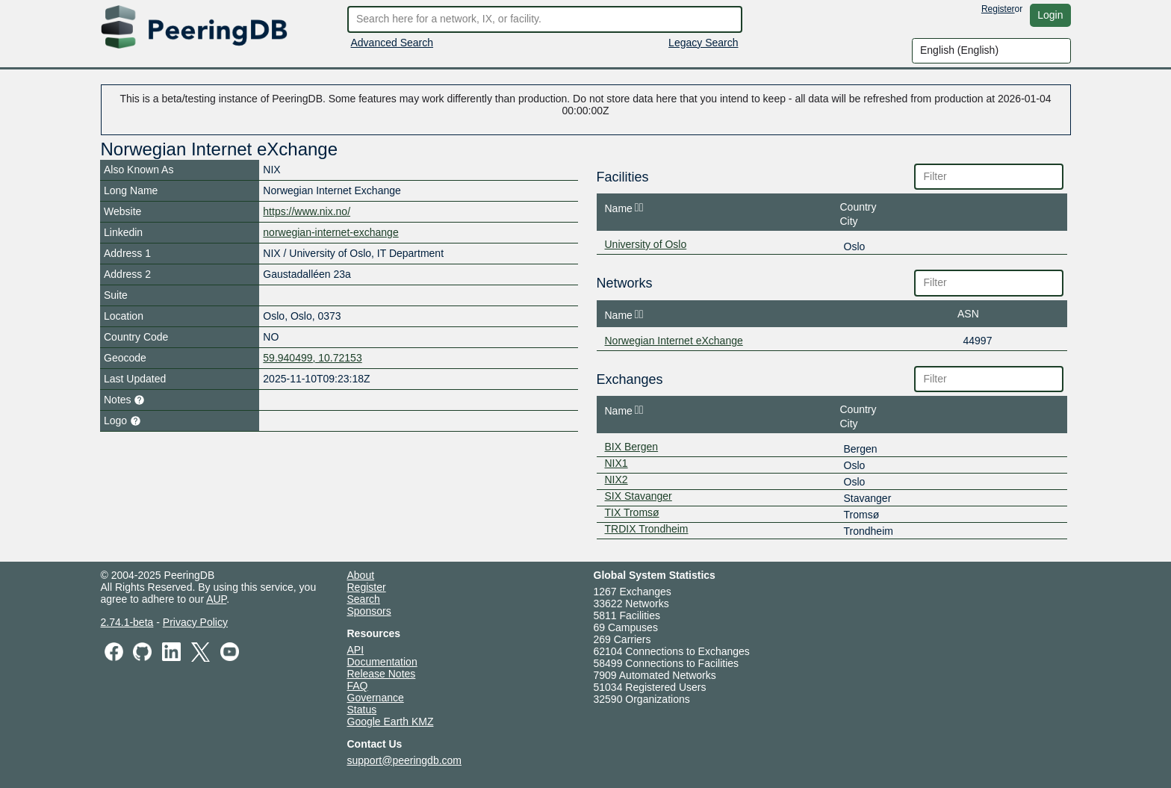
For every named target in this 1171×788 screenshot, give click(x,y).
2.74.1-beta (127, 622)
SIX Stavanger (638, 496)
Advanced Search (392, 43)
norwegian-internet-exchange (330, 232)
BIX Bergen (632, 447)
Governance (375, 698)
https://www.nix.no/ (306, 211)
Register (998, 9)
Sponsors (369, 611)
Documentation (382, 662)
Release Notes (381, 674)
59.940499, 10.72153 (312, 358)
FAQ (357, 686)
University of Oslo (646, 244)
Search (363, 599)
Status (362, 710)
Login (1050, 15)
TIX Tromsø (632, 512)
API (355, 650)
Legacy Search (703, 43)
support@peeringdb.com (404, 760)
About (361, 575)
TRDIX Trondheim (647, 529)
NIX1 (616, 463)
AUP (216, 599)
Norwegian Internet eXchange (674, 341)
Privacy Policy (195, 622)
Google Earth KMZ (390, 721)
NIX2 (616, 479)
